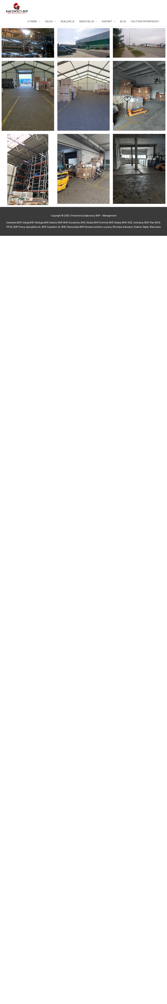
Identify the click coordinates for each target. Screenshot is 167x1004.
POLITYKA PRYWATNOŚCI (145, 21)
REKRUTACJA (86, 21)
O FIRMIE (32, 21)
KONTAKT (107, 21)
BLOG (123, 21)
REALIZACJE (67, 21)
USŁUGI (49, 21)
